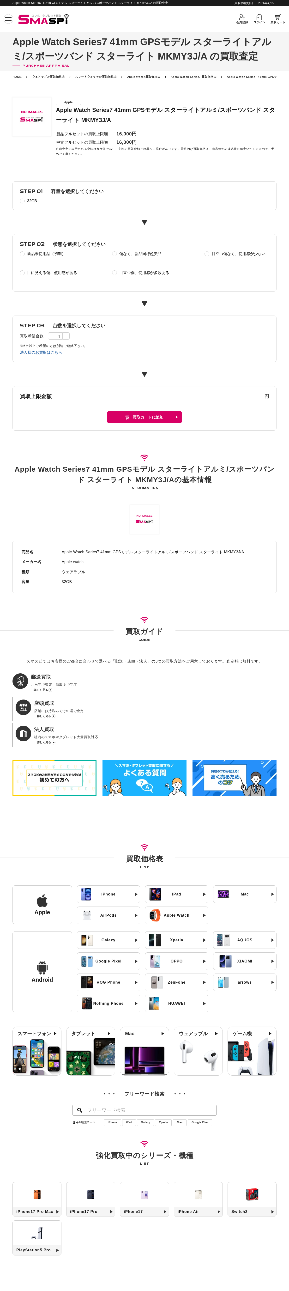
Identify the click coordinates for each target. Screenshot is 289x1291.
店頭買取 (119, 1275)
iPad (129, 1074)
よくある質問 (165, 1283)
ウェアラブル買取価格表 (48, 77)
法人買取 (140, 1275)
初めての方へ (75, 1275)
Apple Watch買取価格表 (143, 77)
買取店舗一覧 (164, 1275)
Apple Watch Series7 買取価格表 (194, 77)
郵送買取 (99, 1275)
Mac (180, 1074)
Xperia (163, 1074)
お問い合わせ (192, 1283)
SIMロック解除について (130, 1283)
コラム (207, 1275)
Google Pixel (200, 1074)
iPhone (112, 1074)
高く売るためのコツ (90, 1283)
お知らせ (187, 1275)
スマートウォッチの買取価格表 (96, 77)
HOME (17, 77)
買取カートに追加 (148, 417)
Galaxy (145, 1074)
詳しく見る (41, 691)
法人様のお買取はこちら (41, 352)
